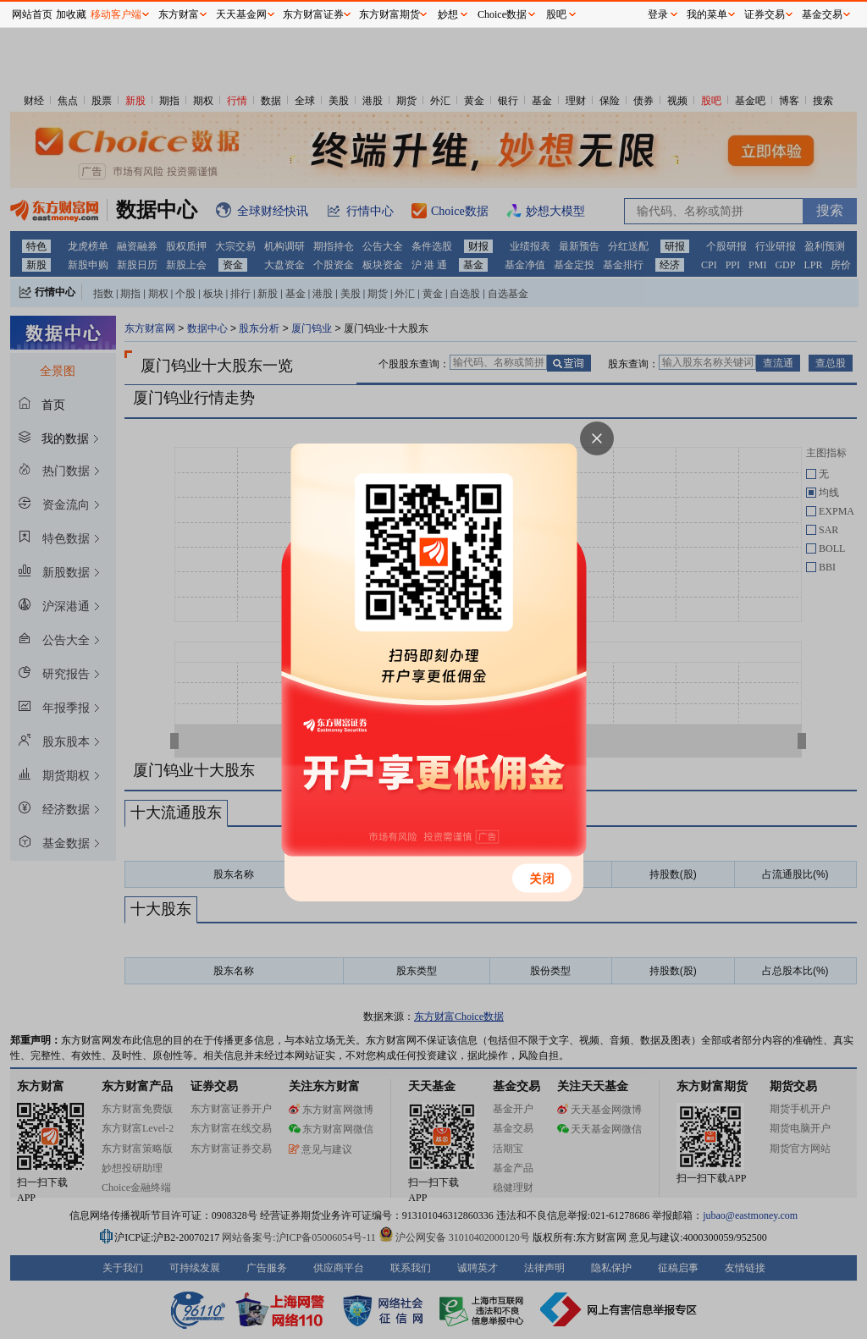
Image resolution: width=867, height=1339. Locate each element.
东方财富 (178, 14)
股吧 (556, 14)
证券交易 (764, 14)
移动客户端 (116, 14)
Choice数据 (502, 14)
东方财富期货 (389, 14)
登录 (658, 14)
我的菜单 (707, 14)
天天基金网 (241, 14)
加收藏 (71, 14)
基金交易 (822, 14)
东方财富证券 (313, 14)
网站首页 (32, 14)
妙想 (448, 14)
